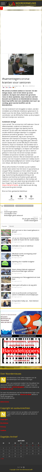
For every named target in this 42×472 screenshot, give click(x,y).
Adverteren (4, 402)
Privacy (3, 427)
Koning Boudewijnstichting (24, 206)
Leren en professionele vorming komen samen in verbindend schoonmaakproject (25, 294)
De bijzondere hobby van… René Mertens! (25, 301)
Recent (11, 226)
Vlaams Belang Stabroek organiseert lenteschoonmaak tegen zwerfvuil (23, 270)
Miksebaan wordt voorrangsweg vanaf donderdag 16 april (24, 254)
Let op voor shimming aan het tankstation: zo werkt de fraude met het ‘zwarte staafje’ (25, 239)
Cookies (3, 430)
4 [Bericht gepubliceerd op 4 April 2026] (32, 445)
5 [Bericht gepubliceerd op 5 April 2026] (38, 445)
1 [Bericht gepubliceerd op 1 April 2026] (15, 445)
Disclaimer (4, 423)
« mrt (2, 459)
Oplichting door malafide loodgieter (23, 262)
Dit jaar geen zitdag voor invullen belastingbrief (28, 218)
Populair (4, 226)
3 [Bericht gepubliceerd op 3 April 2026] (26, 445)
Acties (26, 86)
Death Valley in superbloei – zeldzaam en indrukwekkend (19, 8)
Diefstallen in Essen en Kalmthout (22, 246)
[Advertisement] (21, 32)
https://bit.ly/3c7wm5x (10, 185)
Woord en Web (25, 394)
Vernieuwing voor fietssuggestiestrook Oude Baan (26, 278)
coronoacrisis (9, 206)
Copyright (4, 419)
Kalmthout (32, 86)
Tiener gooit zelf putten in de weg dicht (24, 285)
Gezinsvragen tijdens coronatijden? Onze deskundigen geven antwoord (14, 212)
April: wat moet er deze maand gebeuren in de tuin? (25, 231)
